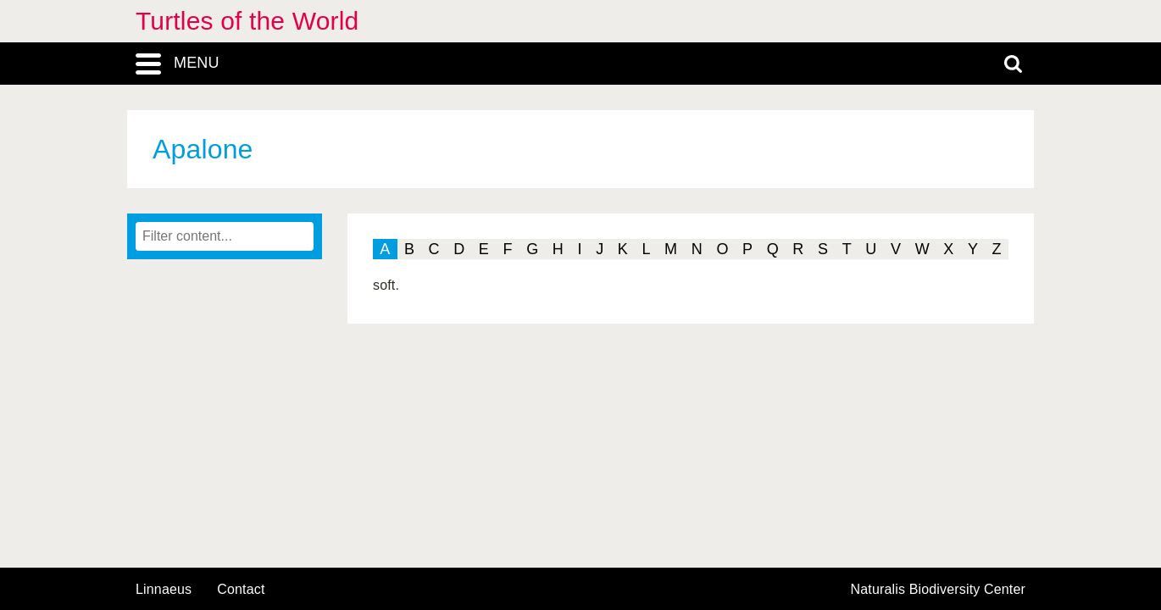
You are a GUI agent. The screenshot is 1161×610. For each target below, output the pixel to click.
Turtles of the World (247, 21)
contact (240, 589)
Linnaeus (164, 589)
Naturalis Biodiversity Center (938, 589)
